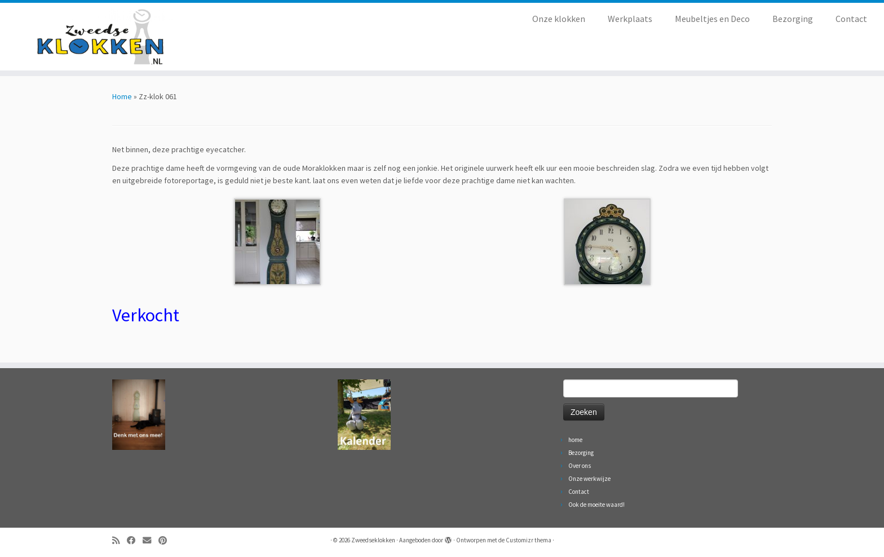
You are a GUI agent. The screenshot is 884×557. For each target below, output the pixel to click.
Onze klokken (558, 18)
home (575, 440)
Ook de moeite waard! (596, 505)
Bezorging (792, 18)
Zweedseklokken (373, 540)
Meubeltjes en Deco (712, 18)
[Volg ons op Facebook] (135, 540)
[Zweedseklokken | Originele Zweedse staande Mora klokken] (102, 36)
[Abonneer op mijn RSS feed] (119, 540)
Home (122, 96)
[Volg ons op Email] (150, 540)
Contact (851, 18)
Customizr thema (528, 540)
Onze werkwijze (589, 479)
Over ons (579, 466)
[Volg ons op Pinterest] (166, 540)
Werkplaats (630, 18)
